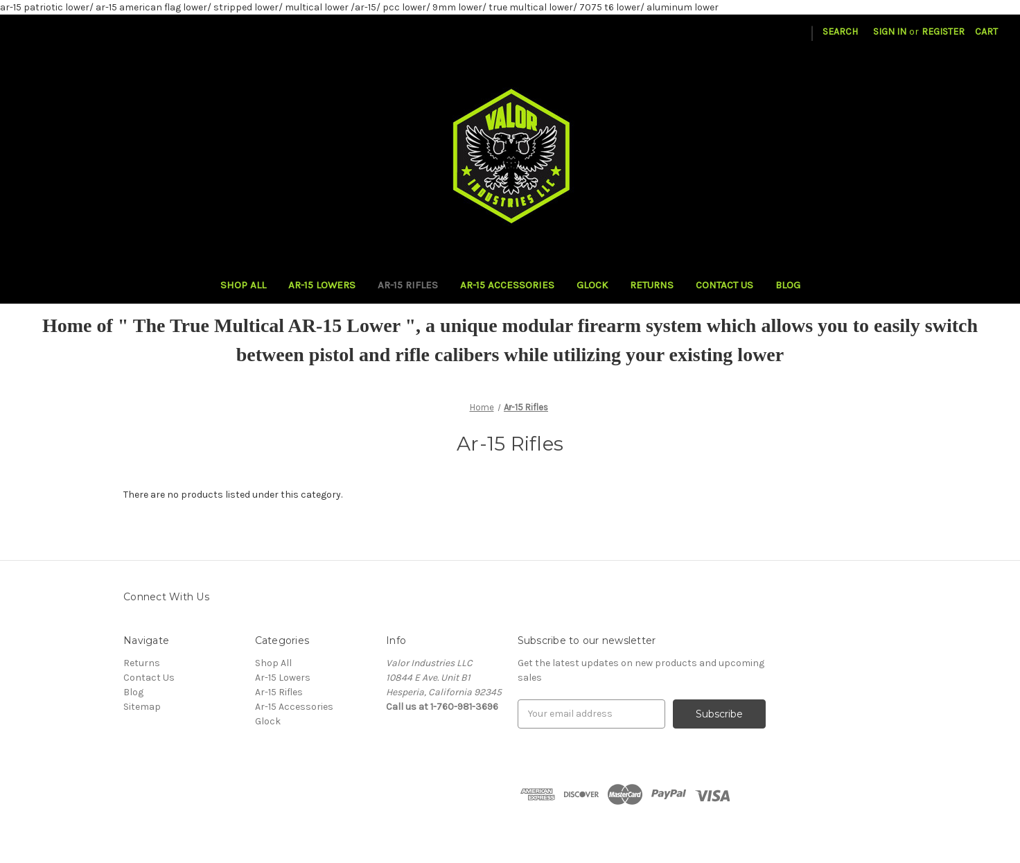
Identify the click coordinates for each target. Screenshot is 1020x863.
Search (840, 31)
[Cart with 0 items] (986, 32)
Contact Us (724, 285)
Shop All (243, 285)
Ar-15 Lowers (321, 285)
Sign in (889, 31)
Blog (787, 285)
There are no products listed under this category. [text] (232, 494)
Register (943, 31)
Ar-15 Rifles (408, 285)
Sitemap (142, 707)
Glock (592, 285)
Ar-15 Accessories (507, 285)
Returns (652, 285)
